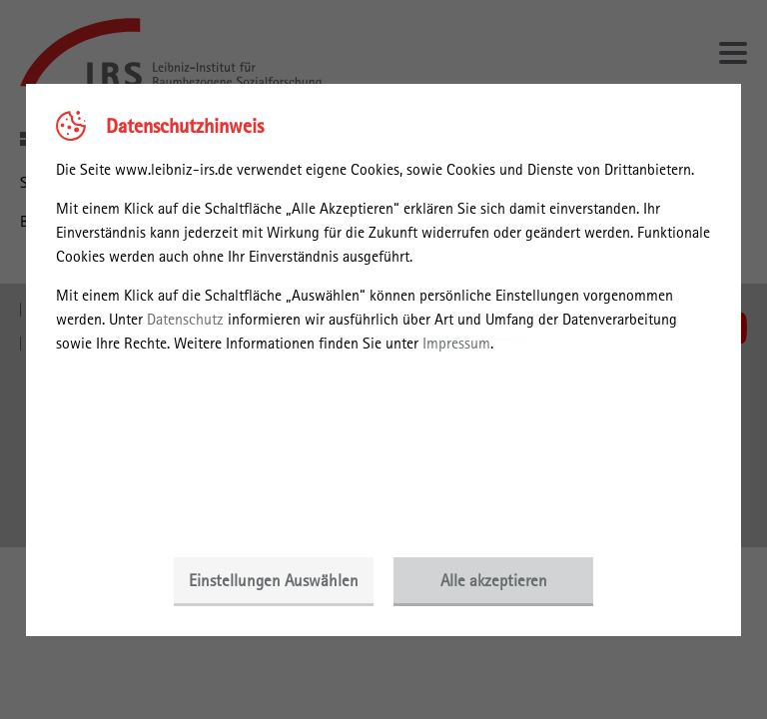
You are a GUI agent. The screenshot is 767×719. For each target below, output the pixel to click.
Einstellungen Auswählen (274, 580)
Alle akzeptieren (493, 580)
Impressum (456, 343)
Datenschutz (185, 319)
